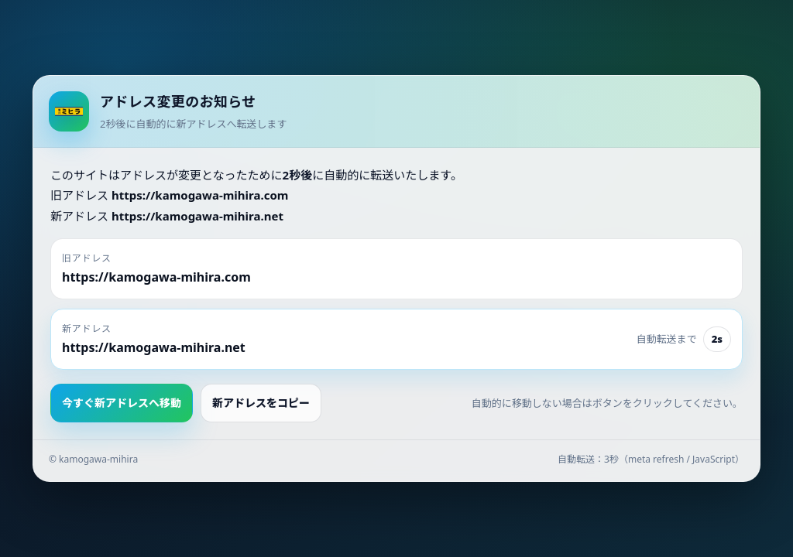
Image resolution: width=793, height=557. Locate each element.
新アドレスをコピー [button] (261, 402)
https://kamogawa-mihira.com (200, 195)
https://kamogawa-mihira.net (197, 216)
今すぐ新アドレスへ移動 (121, 402)
